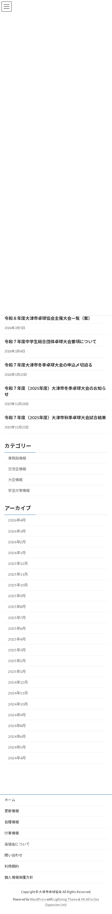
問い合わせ (13, 855)
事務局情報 (17, 458)
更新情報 (11, 811)
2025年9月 (17, 596)
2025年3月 (17, 650)
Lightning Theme (65, 899)
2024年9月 (17, 714)
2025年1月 (17, 671)
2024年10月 (18, 704)
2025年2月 (17, 660)
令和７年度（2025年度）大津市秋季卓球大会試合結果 (55, 417)
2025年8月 (17, 606)
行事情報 (11, 833)
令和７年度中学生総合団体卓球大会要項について (50, 341)
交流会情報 (17, 468)
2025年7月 (17, 617)
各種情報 (11, 822)
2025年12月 (18, 563)
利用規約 (11, 866)
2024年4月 (17, 758)
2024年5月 (17, 747)
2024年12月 (18, 682)
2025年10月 (18, 585)
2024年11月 (18, 693)
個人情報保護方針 (18, 877)
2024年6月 (17, 736)
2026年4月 (17, 520)
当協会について (17, 844)
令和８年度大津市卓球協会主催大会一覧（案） (48, 317)
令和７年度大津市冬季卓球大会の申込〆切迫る (48, 364)
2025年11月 (18, 574)
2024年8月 (17, 725)
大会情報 (15, 479)
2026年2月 (17, 541)
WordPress (38, 899)
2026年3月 (17, 531)
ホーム (9, 800)
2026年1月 (17, 552)
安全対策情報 (19, 490)
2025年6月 (17, 628)
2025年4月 (17, 639)
